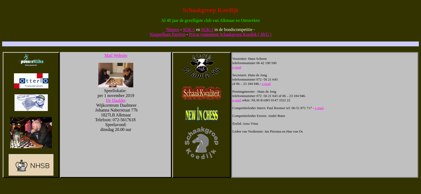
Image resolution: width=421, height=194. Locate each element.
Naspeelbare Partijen (167, 34)
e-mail (236, 67)
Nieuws (172, 29)
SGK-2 (207, 29)
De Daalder (116, 100)
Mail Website (116, 55)
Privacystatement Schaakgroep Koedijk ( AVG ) (230, 34)
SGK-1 (189, 29)
